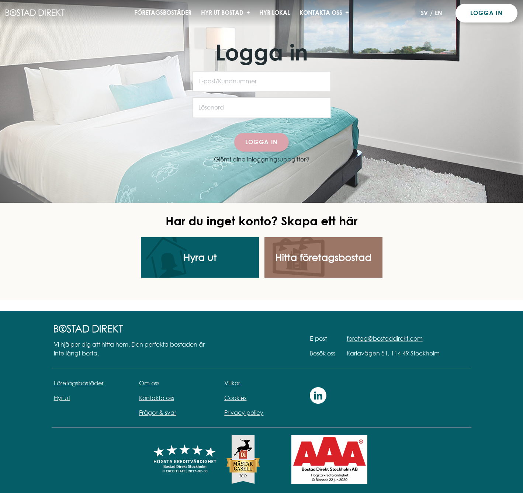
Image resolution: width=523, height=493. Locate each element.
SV (424, 13)
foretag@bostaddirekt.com (385, 338)
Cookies (235, 398)
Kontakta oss (326, 13)
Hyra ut (200, 257)
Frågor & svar (157, 412)
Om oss (149, 383)
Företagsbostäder (162, 12)
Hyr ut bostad (228, 13)
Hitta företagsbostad (323, 257)
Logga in (486, 13)
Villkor (232, 383)
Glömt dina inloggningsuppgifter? (261, 159)
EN (438, 13)
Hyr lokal (274, 12)
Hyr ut (62, 398)
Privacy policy (243, 412)
